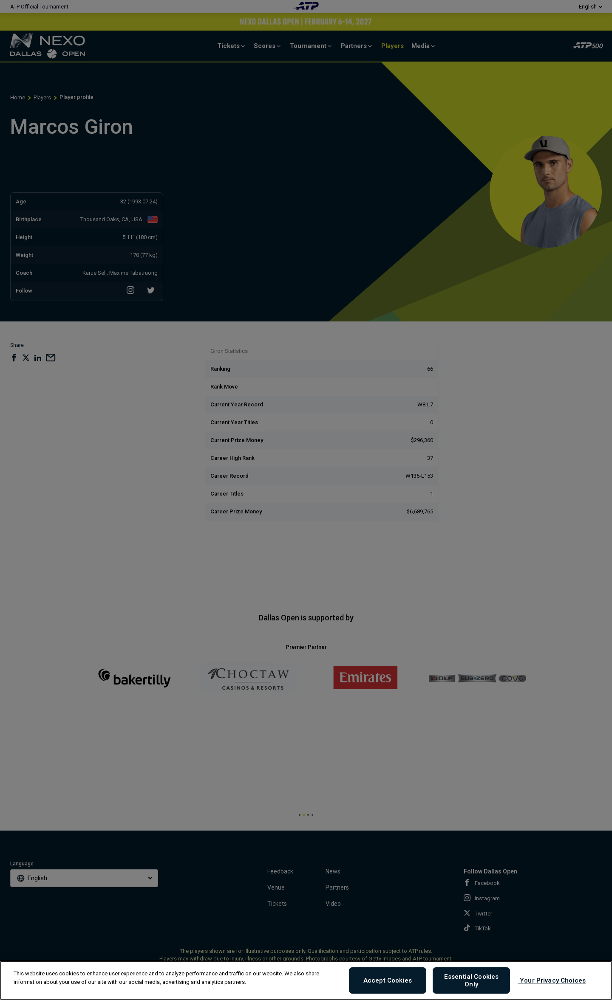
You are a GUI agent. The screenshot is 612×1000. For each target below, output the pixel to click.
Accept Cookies (387, 980)
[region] (306, 980)
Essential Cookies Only (471, 980)
